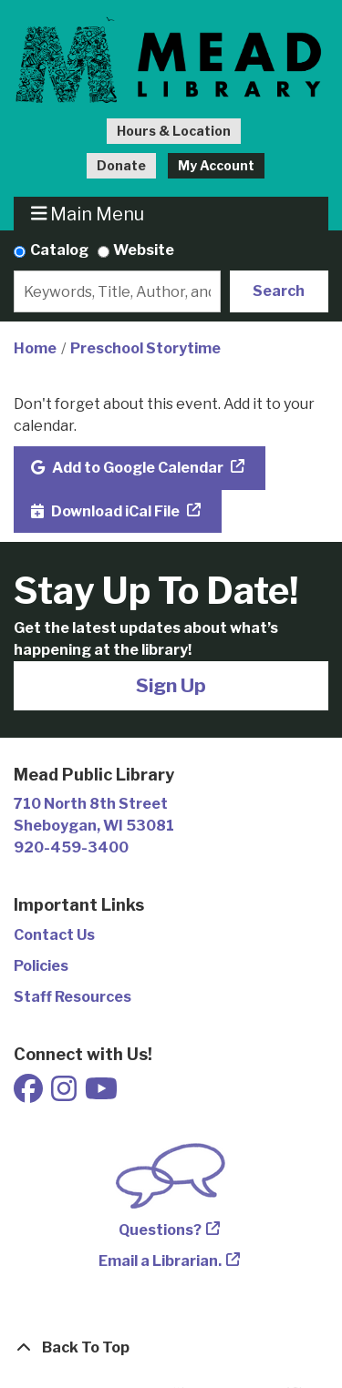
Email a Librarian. (160, 1261)
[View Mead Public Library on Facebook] (30, 1094)
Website (143, 250)
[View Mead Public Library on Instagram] (65, 1094)
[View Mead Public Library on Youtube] (101, 1094)
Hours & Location (174, 130)
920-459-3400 (71, 847)
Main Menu (88, 213)
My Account (216, 165)
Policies (41, 966)
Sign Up (171, 685)
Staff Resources (72, 996)
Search (279, 291)
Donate (121, 165)
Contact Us (54, 935)
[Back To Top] (171, 1348)
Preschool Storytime (145, 348)
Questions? (160, 1230)
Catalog (59, 250)
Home (35, 348)
